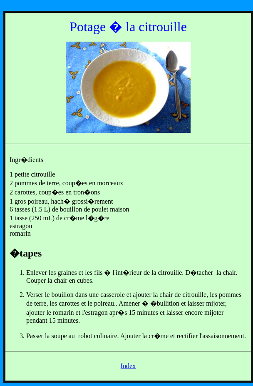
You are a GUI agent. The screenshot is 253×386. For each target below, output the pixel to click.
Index (128, 365)
